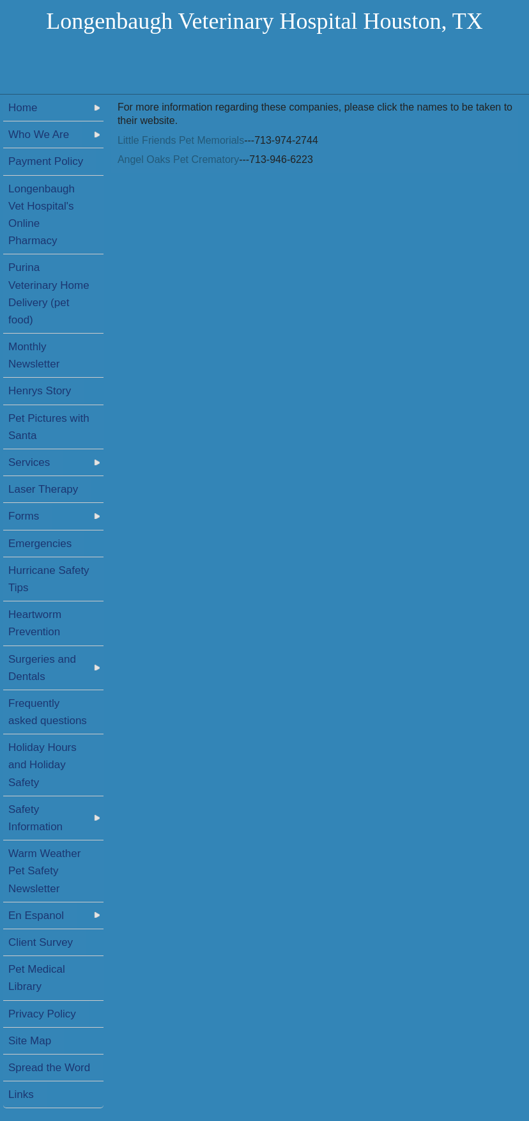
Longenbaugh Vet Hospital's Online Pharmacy (41, 215)
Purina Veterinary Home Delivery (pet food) (48, 293)
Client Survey (40, 942)
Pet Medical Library (36, 978)
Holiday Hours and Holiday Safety (42, 764)
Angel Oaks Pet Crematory (178, 159)
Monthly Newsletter (33, 355)
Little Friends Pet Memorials (181, 140)
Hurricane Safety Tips (48, 579)
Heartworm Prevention (34, 623)
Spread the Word (49, 1068)
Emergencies (40, 543)
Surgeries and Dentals (42, 668)
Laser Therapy (43, 489)
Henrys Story (39, 391)
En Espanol (36, 915)
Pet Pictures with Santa (48, 427)
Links (21, 1094)
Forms (23, 516)
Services (29, 462)
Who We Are (38, 134)
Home (22, 108)
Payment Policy (45, 161)
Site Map (29, 1041)
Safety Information (35, 818)
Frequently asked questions (47, 712)
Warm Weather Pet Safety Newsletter (44, 870)
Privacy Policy (42, 1014)
